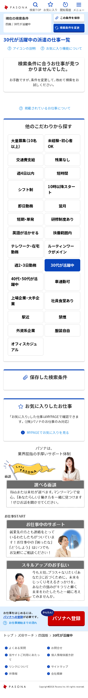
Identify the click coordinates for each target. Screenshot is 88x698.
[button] (35, 6)
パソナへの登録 (13, 617)
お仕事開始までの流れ (23, 623)
